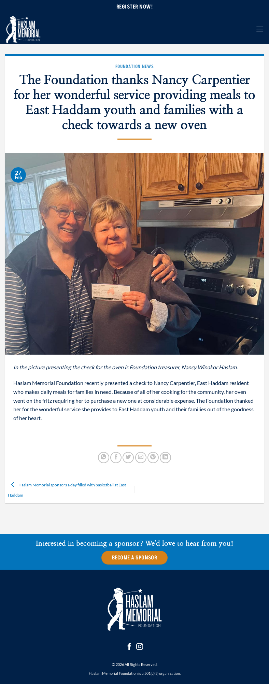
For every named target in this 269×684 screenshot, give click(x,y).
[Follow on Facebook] (129, 647)
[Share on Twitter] (128, 457)
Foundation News (134, 66)
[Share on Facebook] (116, 457)
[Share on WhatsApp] (103, 457)
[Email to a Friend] (140, 457)
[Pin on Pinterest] (153, 457)
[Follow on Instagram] (139, 647)
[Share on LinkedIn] (165, 457)
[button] (260, 28)
